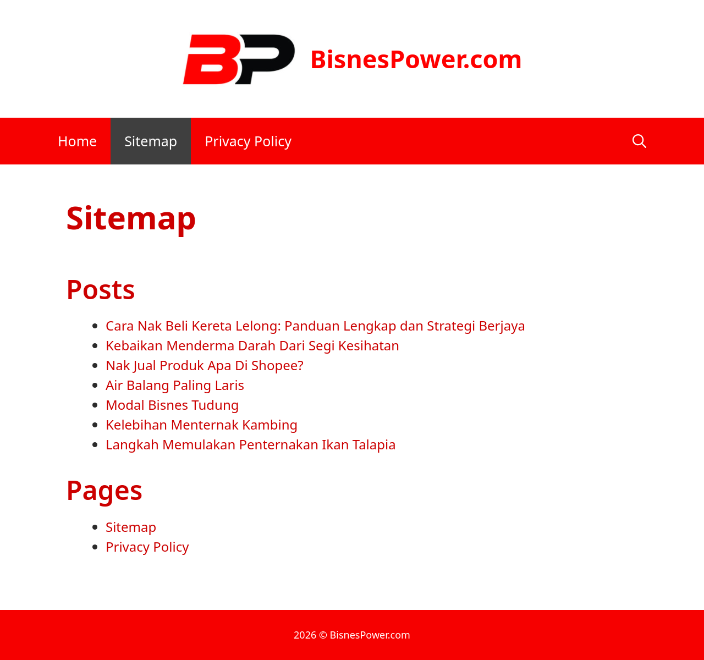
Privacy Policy (248, 140)
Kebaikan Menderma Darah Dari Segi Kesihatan (252, 345)
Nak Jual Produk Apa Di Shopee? (205, 365)
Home (77, 140)
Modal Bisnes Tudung (172, 404)
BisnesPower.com (416, 58)
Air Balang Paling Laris (175, 385)
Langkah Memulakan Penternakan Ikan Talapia (251, 444)
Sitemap (150, 140)
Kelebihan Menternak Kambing (202, 424)
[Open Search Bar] (639, 141)
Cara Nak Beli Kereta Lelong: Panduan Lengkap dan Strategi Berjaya (315, 325)
